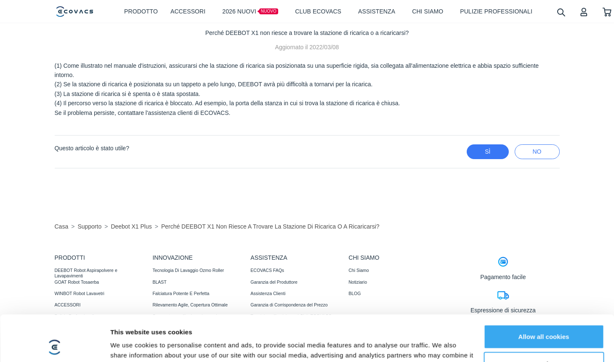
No (537, 151)
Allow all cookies (543, 278)
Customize (544, 305)
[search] (560, 12)
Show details (129, 329)
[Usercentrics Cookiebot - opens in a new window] (54, 330)
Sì (487, 151)
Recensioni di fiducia (270, 350)
